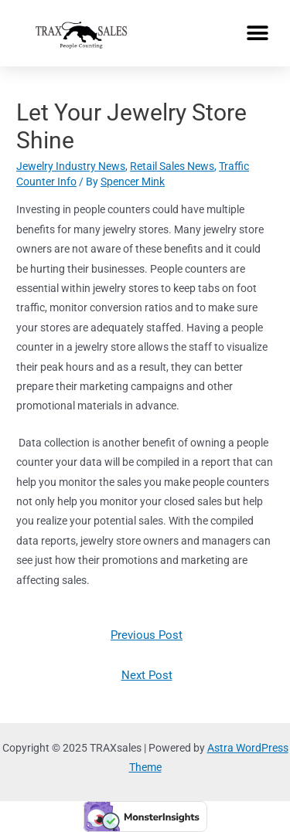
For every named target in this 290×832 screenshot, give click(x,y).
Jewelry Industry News (70, 166)
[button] (257, 32)
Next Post (146, 675)
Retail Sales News (172, 166)
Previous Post (147, 635)
